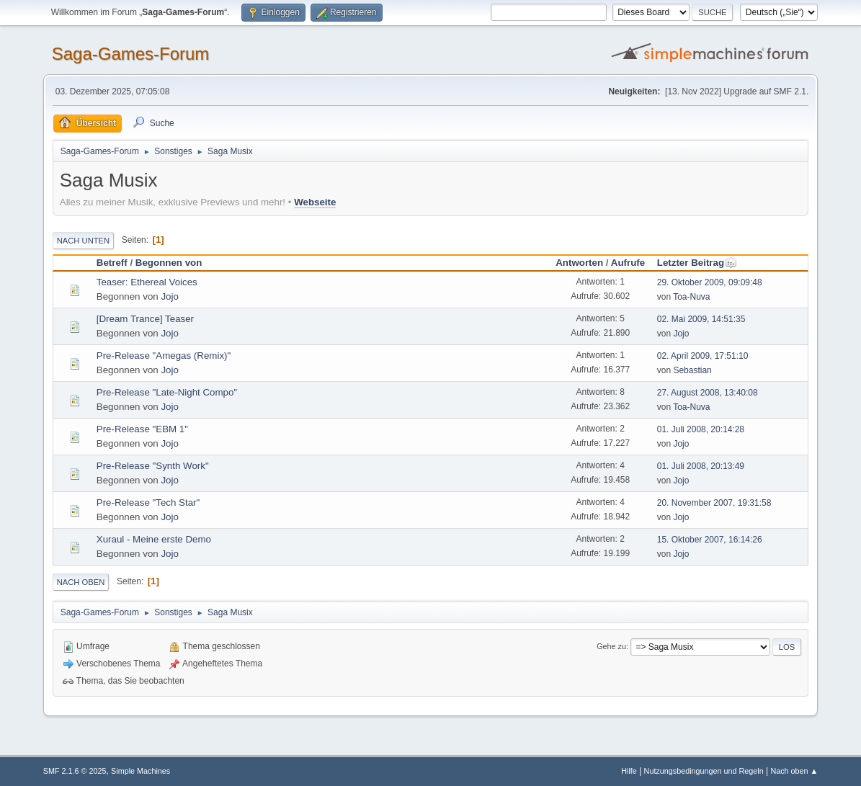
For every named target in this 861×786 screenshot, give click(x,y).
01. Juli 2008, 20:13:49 (700, 466)
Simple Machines (140, 771)
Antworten (579, 262)
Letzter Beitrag (697, 262)
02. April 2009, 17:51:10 (703, 356)
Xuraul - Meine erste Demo (154, 539)
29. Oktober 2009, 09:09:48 (709, 282)
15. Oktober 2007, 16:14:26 (709, 540)
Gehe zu (611, 646)
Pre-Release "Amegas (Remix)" (164, 355)
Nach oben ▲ (794, 771)
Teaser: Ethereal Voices (147, 282)
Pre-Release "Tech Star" (148, 502)
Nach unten (83, 240)
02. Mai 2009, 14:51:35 (701, 319)
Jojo (169, 296)
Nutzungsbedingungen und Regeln (704, 771)
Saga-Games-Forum (131, 53)
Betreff (112, 262)
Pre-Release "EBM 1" (142, 429)
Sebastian (692, 370)
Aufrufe (628, 262)
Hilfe (629, 771)
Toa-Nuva (691, 297)
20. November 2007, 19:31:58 (714, 503)
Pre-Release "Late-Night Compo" (167, 392)
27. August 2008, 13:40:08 (707, 393)
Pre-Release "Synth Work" (153, 465)
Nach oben (81, 582)
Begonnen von (168, 262)
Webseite (315, 202)
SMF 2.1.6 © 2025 (75, 771)
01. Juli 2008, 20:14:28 (700, 429)
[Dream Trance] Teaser (145, 318)
